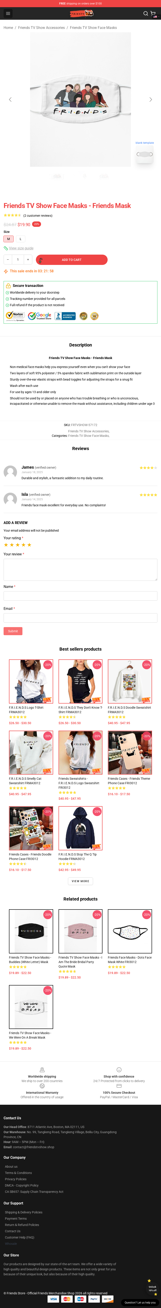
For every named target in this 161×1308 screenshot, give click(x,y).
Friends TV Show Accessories (41, 28)
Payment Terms (16, 1218)
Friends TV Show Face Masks (93, 28)
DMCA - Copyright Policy (22, 1185)
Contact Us (12, 1231)
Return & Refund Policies (22, 1225)
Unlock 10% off (153, 1289)
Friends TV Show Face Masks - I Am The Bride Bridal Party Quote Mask (80, 962)
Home (8, 28)
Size (7, 232)
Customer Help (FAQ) (19, 1237)
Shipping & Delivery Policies (23, 1212)
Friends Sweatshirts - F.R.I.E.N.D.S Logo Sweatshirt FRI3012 (79, 783)
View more (80, 881)
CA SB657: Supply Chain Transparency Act (34, 1191)
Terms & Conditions (18, 1173)
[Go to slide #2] (80, 177)
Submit (13, 631)
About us (11, 1166)
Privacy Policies (15, 1179)
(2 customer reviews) (37, 215)
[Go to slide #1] (57, 177)
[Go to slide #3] (104, 177)
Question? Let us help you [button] (140, 1302)
